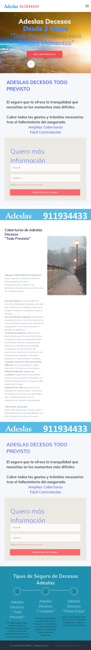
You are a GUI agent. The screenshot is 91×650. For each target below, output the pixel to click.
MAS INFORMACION (45, 54)
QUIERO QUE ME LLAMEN (45, 194)
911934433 (29, 6)
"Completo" (45, 617)
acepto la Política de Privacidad (30, 186)
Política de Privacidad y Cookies (68, 646)
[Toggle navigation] (87, 6)
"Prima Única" (74, 617)
